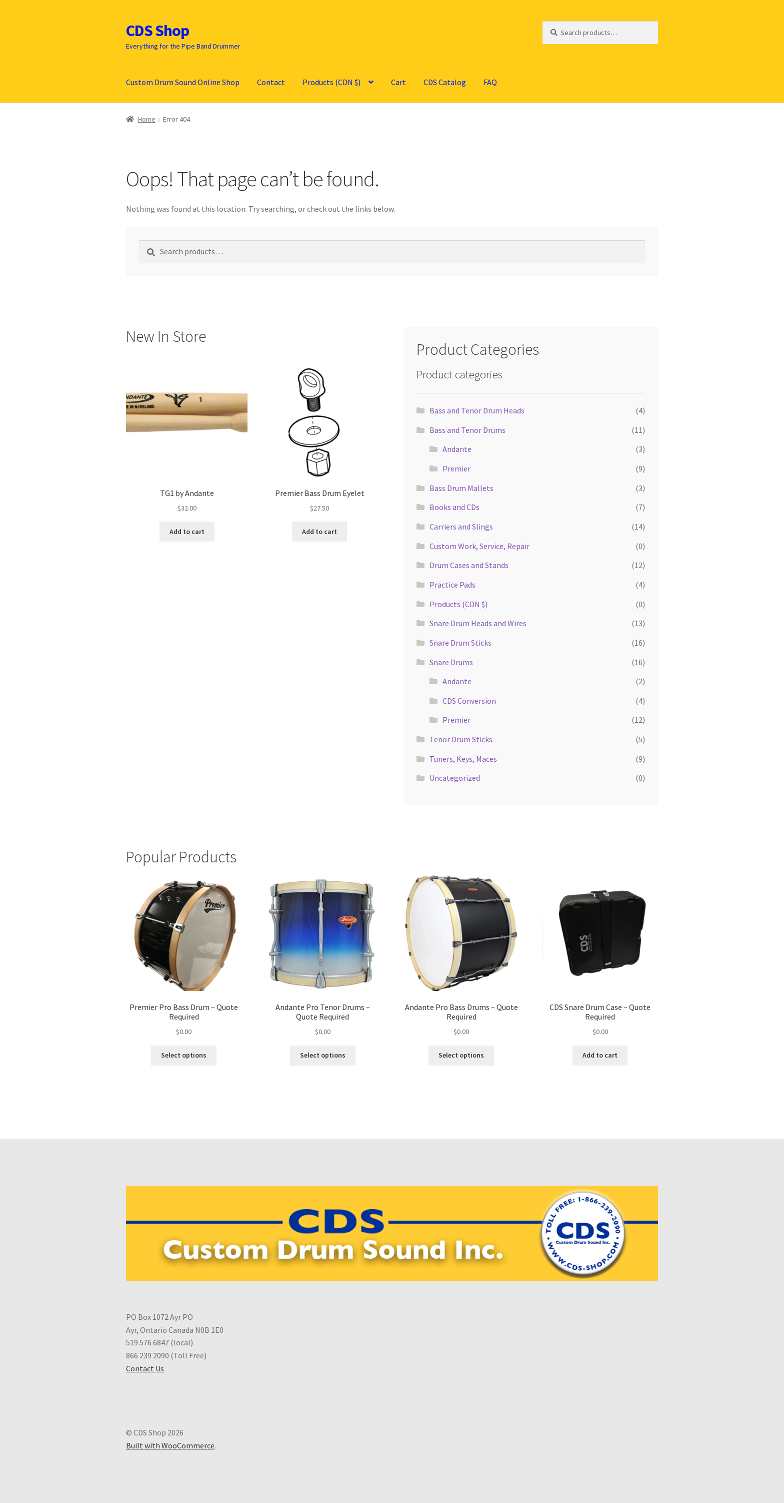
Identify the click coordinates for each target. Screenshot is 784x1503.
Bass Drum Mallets (462, 488)
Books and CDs (455, 507)
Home (147, 119)
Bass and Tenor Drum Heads (477, 410)
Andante (457, 449)
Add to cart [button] (187, 531)
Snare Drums (451, 662)
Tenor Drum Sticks (461, 739)
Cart (398, 82)
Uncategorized (455, 778)
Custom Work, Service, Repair (480, 546)
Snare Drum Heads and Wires (478, 623)
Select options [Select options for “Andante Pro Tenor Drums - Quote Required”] (323, 1055)
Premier (456, 468)
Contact (271, 82)
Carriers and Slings (461, 527)
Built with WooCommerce (170, 1445)
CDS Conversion (469, 701)
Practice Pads (453, 585)
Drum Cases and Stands (469, 565)
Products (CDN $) (331, 82)
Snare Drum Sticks (461, 643)
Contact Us (145, 1368)
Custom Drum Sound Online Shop (183, 82)
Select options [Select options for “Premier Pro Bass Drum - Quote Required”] (183, 1055)
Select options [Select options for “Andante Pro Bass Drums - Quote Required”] (461, 1055)
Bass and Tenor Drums (468, 430)
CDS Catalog (445, 82)
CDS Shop (157, 31)
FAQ (490, 82)
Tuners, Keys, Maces (463, 759)
